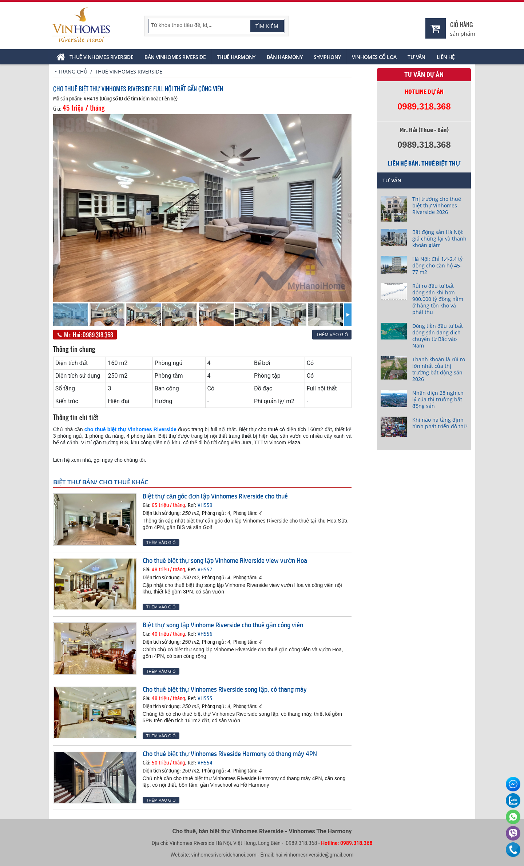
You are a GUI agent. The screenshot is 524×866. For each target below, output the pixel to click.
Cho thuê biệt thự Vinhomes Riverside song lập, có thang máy (225, 689)
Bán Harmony (284, 56)
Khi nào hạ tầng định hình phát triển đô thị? (439, 423)
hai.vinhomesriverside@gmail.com (314, 855)
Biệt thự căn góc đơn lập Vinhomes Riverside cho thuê (215, 496)
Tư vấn (416, 56)
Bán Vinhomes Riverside (175, 56)
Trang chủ (72, 71)
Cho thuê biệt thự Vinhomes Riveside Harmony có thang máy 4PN (230, 753)
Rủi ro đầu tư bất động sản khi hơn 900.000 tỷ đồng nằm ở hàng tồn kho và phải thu (437, 298)
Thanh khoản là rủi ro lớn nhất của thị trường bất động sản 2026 (438, 369)
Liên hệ (446, 56)
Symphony (327, 56)
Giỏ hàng (461, 24)
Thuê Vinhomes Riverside (101, 56)
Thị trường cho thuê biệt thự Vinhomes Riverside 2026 (436, 205)
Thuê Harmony (236, 56)
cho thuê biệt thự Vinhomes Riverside (130, 429)
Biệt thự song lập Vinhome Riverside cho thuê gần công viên (223, 624)
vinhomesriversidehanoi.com (224, 855)
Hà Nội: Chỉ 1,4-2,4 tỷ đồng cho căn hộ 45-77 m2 (437, 265)
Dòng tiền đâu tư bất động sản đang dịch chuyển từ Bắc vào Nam (437, 335)
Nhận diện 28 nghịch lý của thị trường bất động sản (438, 399)
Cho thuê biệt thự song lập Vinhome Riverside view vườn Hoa (225, 560)
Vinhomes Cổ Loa (374, 56)
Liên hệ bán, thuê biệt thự (424, 163)
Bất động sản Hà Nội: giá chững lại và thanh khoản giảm (439, 239)
